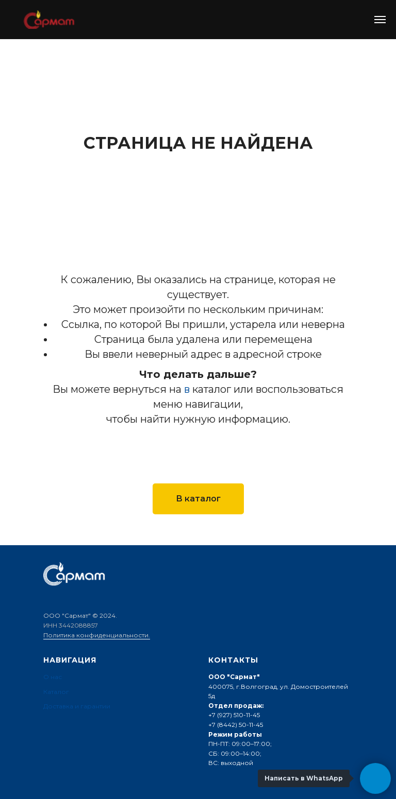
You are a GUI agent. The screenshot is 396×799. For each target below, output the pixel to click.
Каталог (56, 692)
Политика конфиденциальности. (96, 635)
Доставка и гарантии (76, 706)
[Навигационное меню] (380, 19)
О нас (52, 677)
